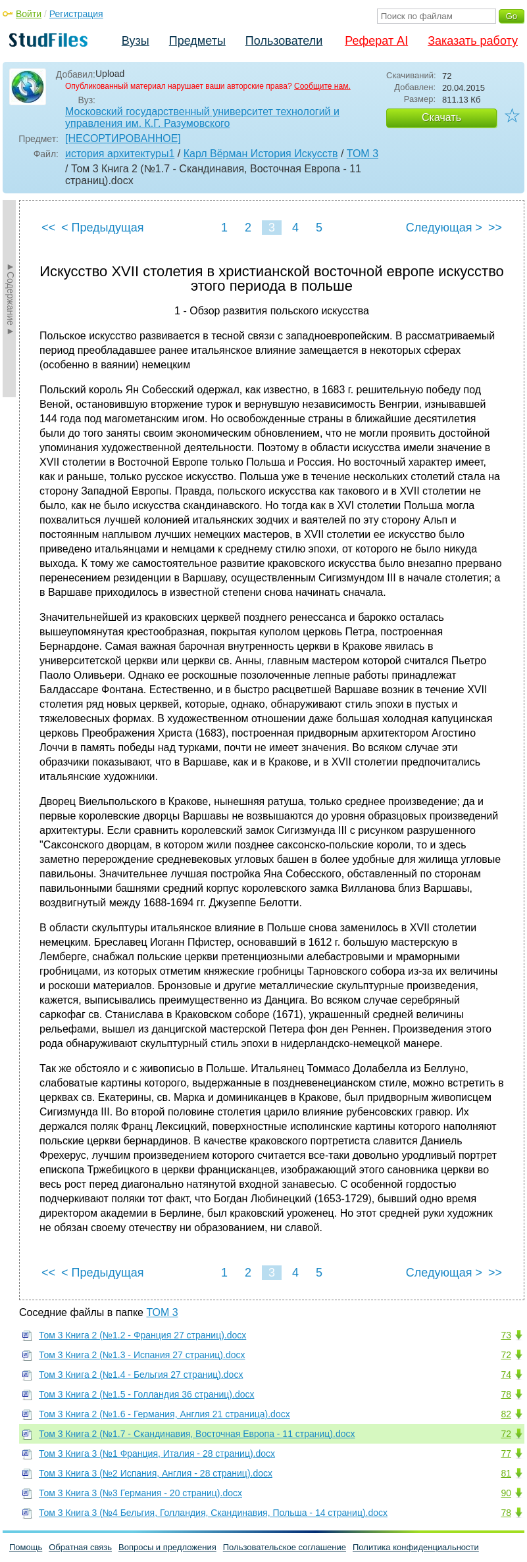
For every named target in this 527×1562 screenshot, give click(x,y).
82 (506, 1414)
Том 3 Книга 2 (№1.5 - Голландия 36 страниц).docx (146, 1394)
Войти (28, 14)
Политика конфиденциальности (416, 1547)
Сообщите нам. (322, 86)
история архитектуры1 (119, 153)
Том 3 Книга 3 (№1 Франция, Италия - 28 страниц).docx (157, 1453)
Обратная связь (80, 1547)
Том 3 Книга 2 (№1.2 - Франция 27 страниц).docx (142, 1335)
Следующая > (444, 227)
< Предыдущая (102, 227)
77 (506, 1453)
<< (48, 227)
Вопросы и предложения (167, 1547)
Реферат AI (376, 40)
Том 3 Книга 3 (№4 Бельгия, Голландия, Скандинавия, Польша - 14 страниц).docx (213, 1512)
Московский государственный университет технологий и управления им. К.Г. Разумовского (202, 117)
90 (506, 1493)
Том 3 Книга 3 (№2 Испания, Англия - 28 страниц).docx (155, 1473)
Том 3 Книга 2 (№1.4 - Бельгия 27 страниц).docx (141, 1374)
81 (506, 1473)
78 (506, 1394)
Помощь (25, 1547)
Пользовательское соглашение (284, 1547)
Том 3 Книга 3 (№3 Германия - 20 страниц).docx (140, 1493)
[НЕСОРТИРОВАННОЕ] (123, 138)
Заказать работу (473, 40)
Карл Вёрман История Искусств (261, 153)
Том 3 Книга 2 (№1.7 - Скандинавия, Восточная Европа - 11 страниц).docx (197, 1433)
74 (506, 1374)
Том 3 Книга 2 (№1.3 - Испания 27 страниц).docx (142, 1355)
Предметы (197, 40)
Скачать (441, 117)
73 (506, 1335)
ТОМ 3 (362, 153)
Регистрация (76, 14)
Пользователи (283, 40)
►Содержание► (10, 298)
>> (495, 227)
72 (506, 1355)
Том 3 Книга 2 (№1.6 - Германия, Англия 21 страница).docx (164, 1414)
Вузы (135, 40)
